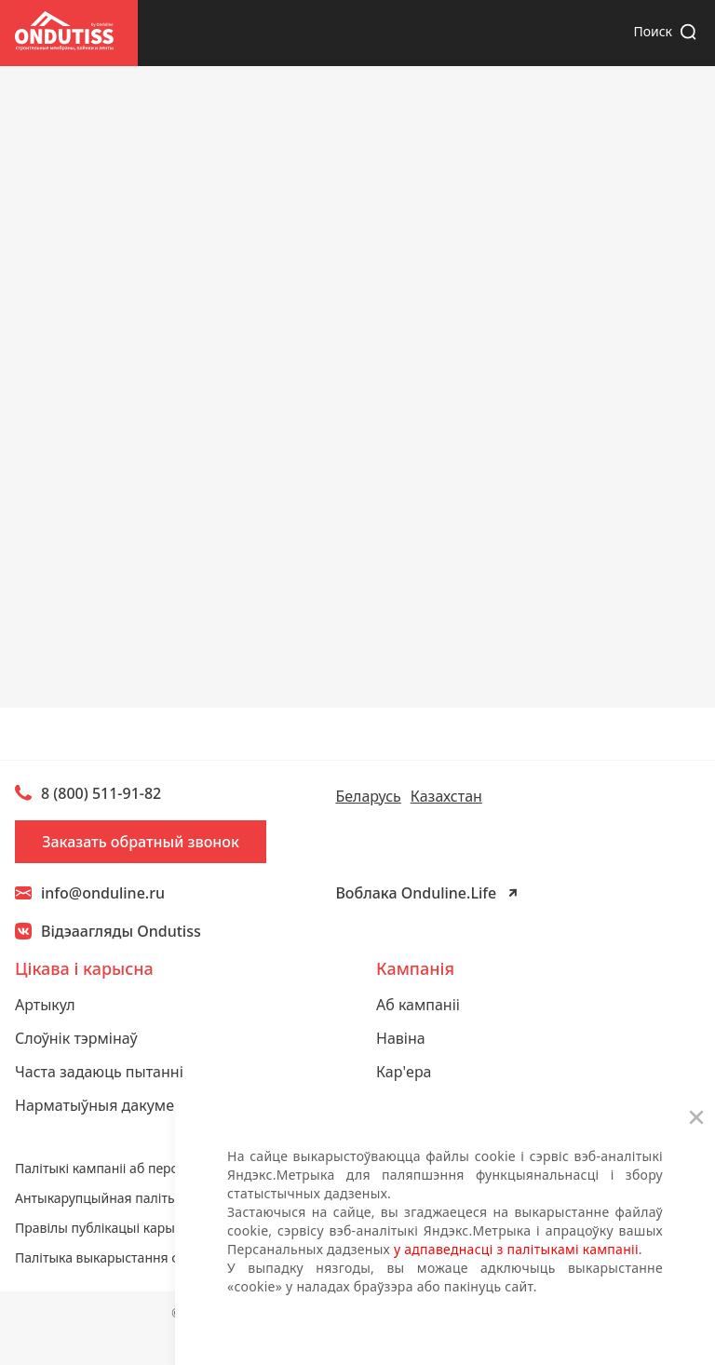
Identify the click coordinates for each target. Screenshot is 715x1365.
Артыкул (45, 1004)
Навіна (400, 1038)
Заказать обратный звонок (140, 841)
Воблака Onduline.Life (415, 893)
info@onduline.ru (90, 893)
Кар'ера (404, 1071)
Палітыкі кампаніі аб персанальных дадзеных (159, 1168)
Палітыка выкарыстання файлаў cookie (138, 1257)
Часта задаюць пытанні (99, 1071)
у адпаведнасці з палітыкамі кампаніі (516, 1249)
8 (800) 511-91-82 (101, 793)
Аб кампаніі (418, 1004)
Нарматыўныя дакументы (108, 1105)
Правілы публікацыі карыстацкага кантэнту (151, 1228)
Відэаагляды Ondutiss (121, 931)
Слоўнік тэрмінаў (76, 1038)
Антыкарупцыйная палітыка (103, 1198)
